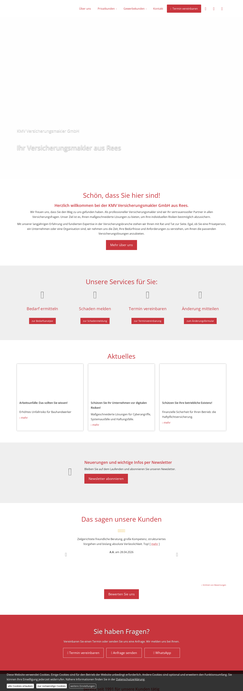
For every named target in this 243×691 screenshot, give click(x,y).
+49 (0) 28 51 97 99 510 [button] (39, 162)
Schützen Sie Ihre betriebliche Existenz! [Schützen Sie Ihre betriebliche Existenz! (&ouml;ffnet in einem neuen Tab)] (187, 403)
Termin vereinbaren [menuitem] (184, 8)
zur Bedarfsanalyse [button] (42, 319)
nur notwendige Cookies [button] (51, 686)
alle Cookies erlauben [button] (20, 686)
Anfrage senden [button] (81, 162)
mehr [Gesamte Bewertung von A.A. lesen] (154, 544)
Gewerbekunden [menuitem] (134, 8)
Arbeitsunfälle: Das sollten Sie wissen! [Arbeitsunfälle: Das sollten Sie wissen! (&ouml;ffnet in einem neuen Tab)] (43, 403)
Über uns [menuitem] (85, 8)
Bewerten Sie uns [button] (121, 594)
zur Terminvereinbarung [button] (147, 319)
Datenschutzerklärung (130, 679)
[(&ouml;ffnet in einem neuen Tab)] (50, 380)
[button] (66, 554)
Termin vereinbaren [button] (83, 653)
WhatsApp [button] (162, 653)
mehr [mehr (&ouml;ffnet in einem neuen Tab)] (24, 418)
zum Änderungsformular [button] (200, 319)
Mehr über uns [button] (121, 245)
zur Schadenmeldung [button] (95, 319)
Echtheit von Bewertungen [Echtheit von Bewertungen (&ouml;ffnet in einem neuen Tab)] (214, 585)
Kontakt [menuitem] (158, 8)
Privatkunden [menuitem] (106, 8)
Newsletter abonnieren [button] (106, 478)
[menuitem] (205, 9)
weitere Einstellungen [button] (82, 686)
